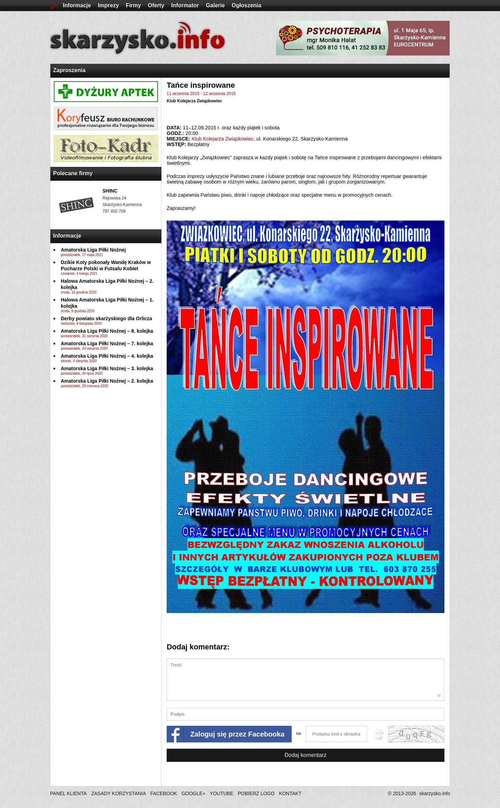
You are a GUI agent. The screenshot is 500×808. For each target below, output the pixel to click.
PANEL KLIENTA (69, 793)
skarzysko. (434, 793)
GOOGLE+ (194, 793)
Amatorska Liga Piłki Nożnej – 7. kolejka (107, 343)
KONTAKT (290, 793)
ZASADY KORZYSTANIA (118, 793)
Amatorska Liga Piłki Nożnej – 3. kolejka (107, 368)
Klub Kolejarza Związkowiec (194, 101)
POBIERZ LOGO (256, 793)
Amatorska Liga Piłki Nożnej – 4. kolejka (107, 356)
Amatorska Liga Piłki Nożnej (93, 250)
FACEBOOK (163, 793)
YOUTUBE (221, 793)
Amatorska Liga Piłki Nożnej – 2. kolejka (107, 381)
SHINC (110, 191)
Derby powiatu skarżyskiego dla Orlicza (106, 318)
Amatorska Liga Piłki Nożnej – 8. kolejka (107, 331)
